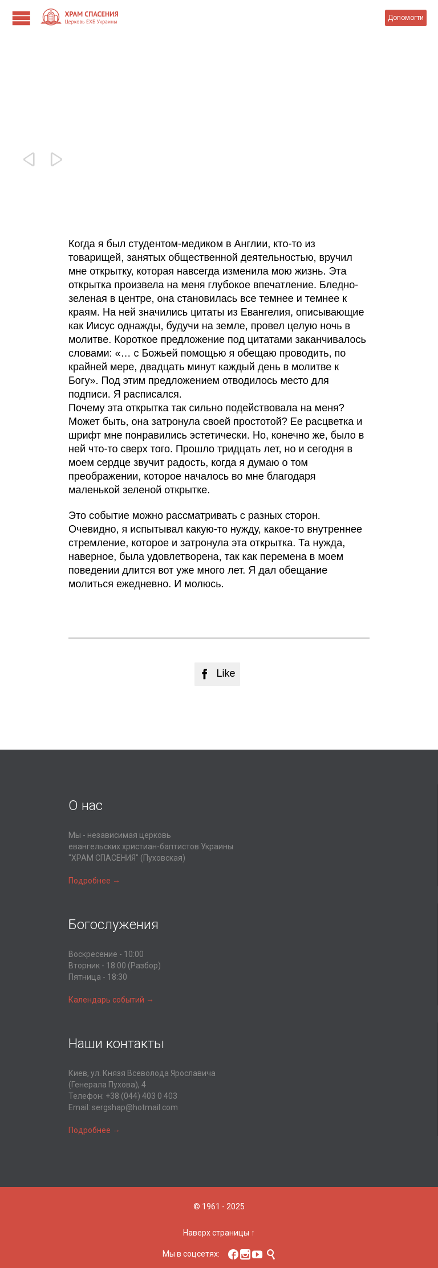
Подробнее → (94, 880)
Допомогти (406, 18)
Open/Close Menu (21, 18)
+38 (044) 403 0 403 (141, 1096)
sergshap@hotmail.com (135, 1107)
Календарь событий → (111, 999)
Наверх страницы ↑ (219, 1232)
